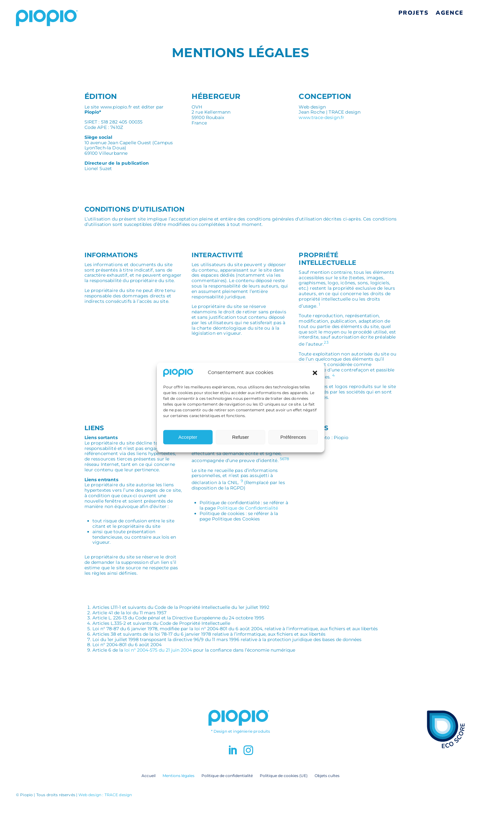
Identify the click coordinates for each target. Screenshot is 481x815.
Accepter (188, 439)
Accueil (149, 775)
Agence (449, 13)
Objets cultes (327, 775)
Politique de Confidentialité (247, 508)
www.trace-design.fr (321, 117)
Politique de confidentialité (227, 775)
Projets (413, 13)
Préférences (293, 439)
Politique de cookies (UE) (284, 775)
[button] (315, 375)
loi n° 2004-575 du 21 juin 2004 (158, 650)
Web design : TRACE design (105, 794)
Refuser (240, 439)
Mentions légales (178, 775)
